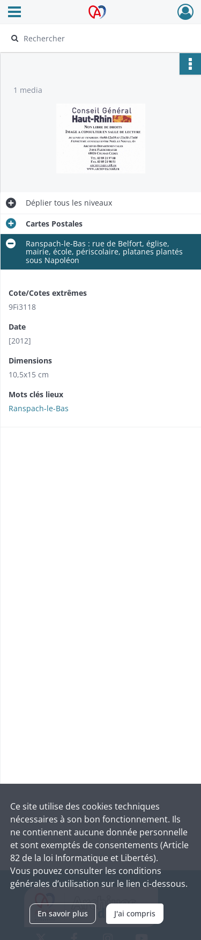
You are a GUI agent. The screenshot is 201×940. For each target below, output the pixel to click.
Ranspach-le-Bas (39, 408)
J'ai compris (134, 913)
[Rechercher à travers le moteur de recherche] (99, 38)
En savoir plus (63, 913)
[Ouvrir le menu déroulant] (14, 12)
